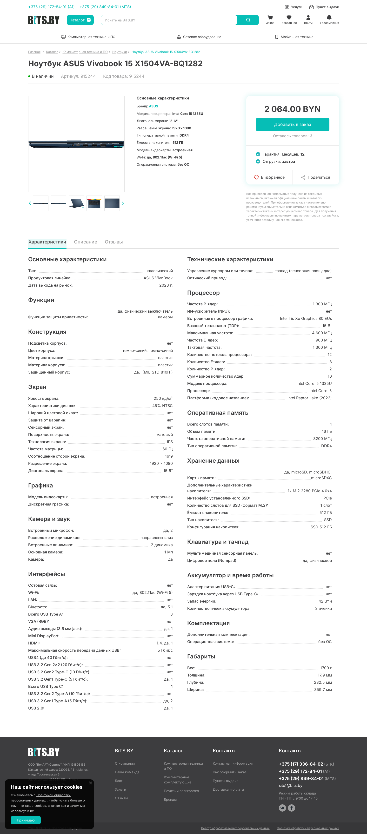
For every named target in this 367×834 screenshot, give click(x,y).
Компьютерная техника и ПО (183, 765)
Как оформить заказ (230, 772)
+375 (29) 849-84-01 (307, 778)
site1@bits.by (290, 785)
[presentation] (30, 203)
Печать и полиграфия (181, 791)
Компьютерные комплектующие (177, 779)
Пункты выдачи (225, 781)
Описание (86, 242)
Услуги (120, 789)
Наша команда (127, 772)
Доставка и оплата (228, 789)
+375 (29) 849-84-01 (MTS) (105, 6)
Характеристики (47, 242)
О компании (125, 763)
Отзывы (114, 242)
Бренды (170, 799)
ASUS (153, 106)
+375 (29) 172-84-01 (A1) (51, 6)
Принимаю (26, 820)
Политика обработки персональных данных (308, 828)
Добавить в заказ (292, 124)
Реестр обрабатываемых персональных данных (235, 828)
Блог (118, 781)
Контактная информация (233, 763)
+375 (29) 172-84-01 (304, 771)
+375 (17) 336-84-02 (306, 764)
